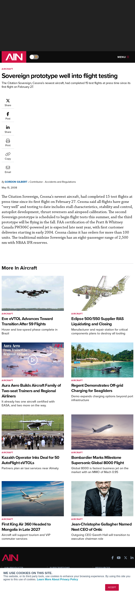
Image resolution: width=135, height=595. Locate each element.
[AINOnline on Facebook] (113, 491)
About (7, 554)
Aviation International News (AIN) (22, 513)
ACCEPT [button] (112, 587)
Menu (123, 57)
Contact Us (10, 567)
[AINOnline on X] (125, 491)
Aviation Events (103, 534)
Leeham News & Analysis (19, 539)
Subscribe (55, 507)
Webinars (100, 525)
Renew (53, 516)
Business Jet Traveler (17, 523)
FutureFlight (10, 528)
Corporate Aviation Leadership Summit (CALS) (20, 534)
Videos (99, 520)
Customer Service (59, 511)
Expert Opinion (103, 511)
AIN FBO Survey (14, 507)
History (8, 562)
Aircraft (7, 68)
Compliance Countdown (108, 538)
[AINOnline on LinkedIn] (132, 491)
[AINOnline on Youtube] (119, 491)
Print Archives (102, 507)
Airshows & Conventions (108, 529)
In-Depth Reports (104, 516)
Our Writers (10, 558)
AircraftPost (12, 519)
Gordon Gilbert (16, 115)
